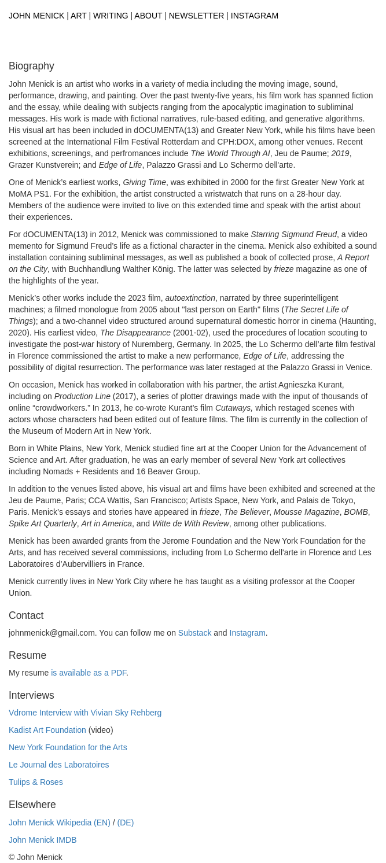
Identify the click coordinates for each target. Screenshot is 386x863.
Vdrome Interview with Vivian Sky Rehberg (85, 712)
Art (79, 15)
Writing (110, 15)
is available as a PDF (88, 672)
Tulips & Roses (36, 782)
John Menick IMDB (42, 839)
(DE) (125, 822)
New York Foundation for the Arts (68, 747)
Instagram (254, 15)
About (148, 15)
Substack (195, 632)
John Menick (36, 15)
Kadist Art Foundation (47, 730)
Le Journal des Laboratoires (59, 764)
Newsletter (197, 15)
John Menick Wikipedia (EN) (60, 822)
